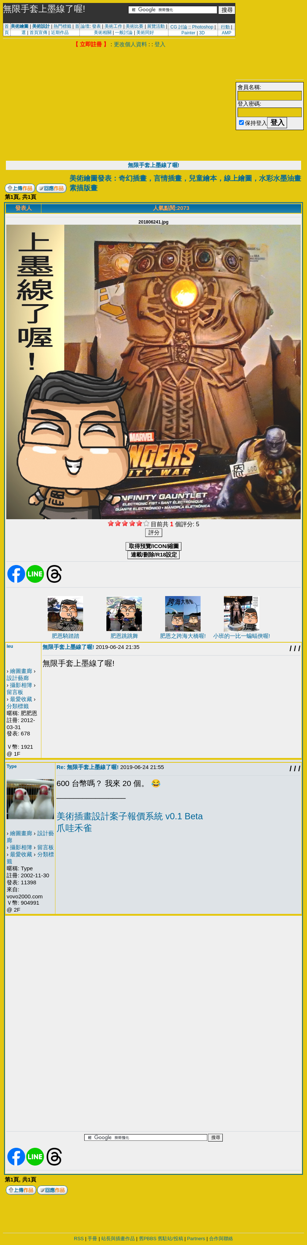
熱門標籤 (62, 26)
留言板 (15, 692)
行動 (225, 27)
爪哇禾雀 (74, 828)
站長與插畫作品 (118, 1238)
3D (202, 32)
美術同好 (145, 32)
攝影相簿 (21, 685)
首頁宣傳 (38, 32)
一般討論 (124, 32)
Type (12, 766)
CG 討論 (178, 27)
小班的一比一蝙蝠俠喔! (241, 636)
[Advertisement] (119, 103)
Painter (188, 32)
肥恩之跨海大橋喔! (183, 636)
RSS (79, 1238)
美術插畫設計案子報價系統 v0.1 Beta (130, 816)
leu (10, 646)
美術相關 (103, 32)
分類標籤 (18, 706)
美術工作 (113, 26)
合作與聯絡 (221, 1238)
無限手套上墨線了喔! (154, 165)
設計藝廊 (18, 678)
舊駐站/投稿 (170, 1238)
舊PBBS (148, 1238)
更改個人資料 (130, 44)
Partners (196, 1238)
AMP (226, 32)
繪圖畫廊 (21, 671)
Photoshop (202, 27)
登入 (160, 44)
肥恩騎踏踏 (65, 636)
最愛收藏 (21, 699)
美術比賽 (134, 26)
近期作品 (60, 32)
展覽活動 (156, 26)
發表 (96, 26)
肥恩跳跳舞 (124, 636)
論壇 (85, 26)
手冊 (92, 1238)
